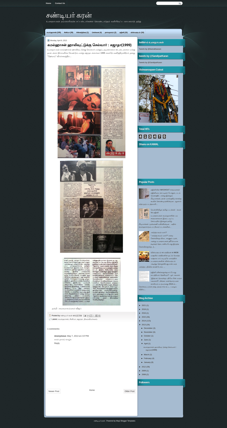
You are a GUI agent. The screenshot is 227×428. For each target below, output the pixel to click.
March (147, 355)
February (148, 358)
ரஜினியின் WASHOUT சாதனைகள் (165, 190)
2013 (144, 325)
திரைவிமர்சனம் (90, 319)
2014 (144, 321)
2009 (144, 371)
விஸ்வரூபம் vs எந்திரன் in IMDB (164, 252)
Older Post (129, 391)
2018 (144, 309)
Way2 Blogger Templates (125, 421)
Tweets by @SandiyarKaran (150, 62)
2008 (144, 374)
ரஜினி (121, 33)
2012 (144, 367)
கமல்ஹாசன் (51, 33)
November (148, 332)
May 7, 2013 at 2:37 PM (78, 336)
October (147, 336)
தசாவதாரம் (109, 33)
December (148, 328)
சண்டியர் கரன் (69, 15)
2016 (144, 313)
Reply (57, 343)
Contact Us (60, 3)
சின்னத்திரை (81, 33)
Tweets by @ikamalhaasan (150, 49)
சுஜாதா (80, 319)
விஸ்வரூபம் (135, 33)
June (146, 340)
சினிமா (67, 33)
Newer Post (53, 391)
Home (48, 3)
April (146, 343)
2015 (144, 317)
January (147, 362)
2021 (144, 305)
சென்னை (95, 33)
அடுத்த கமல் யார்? (159, 232)
